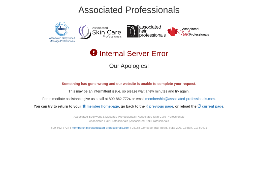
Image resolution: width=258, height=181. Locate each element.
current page (210, 106)
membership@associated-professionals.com (180, 99)
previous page (159, 106)
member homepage (100, 106)
